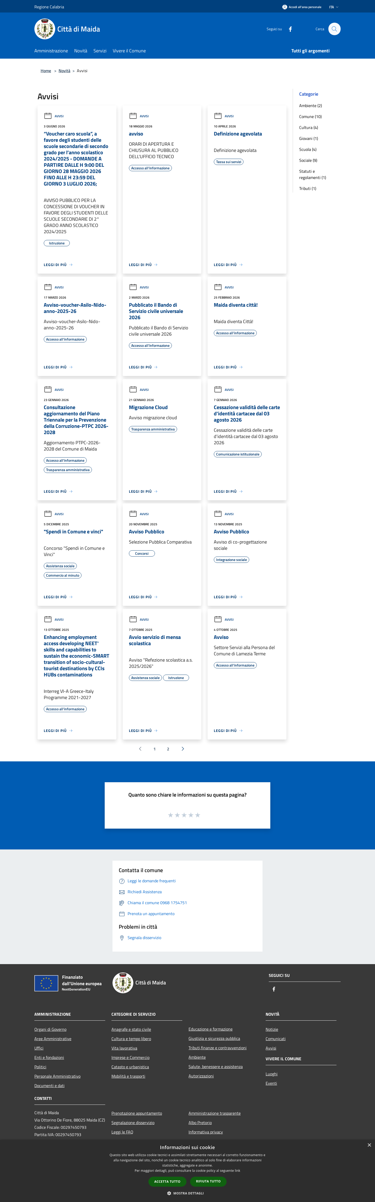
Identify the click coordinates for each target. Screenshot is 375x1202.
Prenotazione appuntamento (136, 1113)
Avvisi (54, 116)
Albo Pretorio (200, 1122)
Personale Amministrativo (57, 1076)
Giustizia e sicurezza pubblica (214, 1038)
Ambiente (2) (310, 105)
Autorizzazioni (201, 1076)
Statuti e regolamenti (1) (312, 174)
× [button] (369, 1145)
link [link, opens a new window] (237, 1170)
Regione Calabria (49, 7)
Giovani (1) (308, 138)
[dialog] (187, 1171)
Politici (40, 1067)
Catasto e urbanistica (130, 1067)
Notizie (272, 1029)
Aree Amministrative (52, 1038)
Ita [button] (334, 7)
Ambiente (197, 1057)
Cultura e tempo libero (131, 1038)
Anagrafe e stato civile (131, 1029)
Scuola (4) (307, 149)
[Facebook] (288, 28)
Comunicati (276, 1038)
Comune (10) (310, 116)
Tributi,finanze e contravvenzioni (218, 1048)
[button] (187, 1193)
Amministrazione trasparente (215, 1113)
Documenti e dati (49, 1085)
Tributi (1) (307, 188)
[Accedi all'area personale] (302, 7)
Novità (64, 70)
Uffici (38, 1048)
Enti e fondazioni (49, 1057)
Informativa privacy (206, 1132)
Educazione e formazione (211, 1029)
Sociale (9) (308, 160)
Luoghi (272, 1074)
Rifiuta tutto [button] (208, 1181)
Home (46, 70)
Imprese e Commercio (130, 1057)
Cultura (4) (308, 127)
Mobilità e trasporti (128, 1076)
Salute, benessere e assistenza (216, 1066)
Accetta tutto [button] (167, 1181)
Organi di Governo (50, 1029)
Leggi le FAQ (122, 1132)
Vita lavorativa (124, 1048)
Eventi (271, 1083)
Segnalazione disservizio (132, 1122)
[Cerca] (334, 29)
